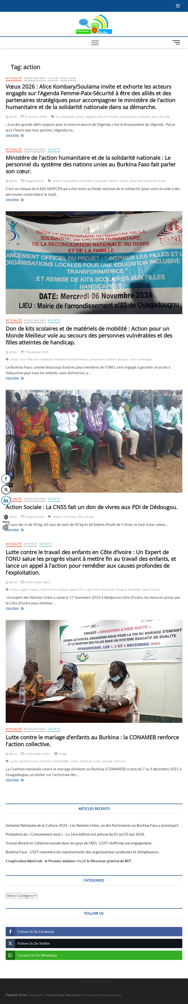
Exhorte (102, 116)
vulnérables (144, 359)
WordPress (73, 995)
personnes (96, 359)
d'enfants (86, 761)
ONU (96, 589)
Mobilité (60, 359)
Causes (33, 589)
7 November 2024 (34, 352)
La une (53, 78)
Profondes (108, 589)
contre (74, 761)
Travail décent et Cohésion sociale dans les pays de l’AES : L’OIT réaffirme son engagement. (79, 843)
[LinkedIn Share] (4, 500)
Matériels (47, 359)
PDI (80, 516)
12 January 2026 (34, 116)
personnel (136, 181)
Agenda (91, 116)
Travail (155, 589)
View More (23, 135)
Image (63, 754)
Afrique (30, 544)
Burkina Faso (35, 78)
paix (155, 116)
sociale (89, 516)
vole (132, 359)
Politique (68, 78)
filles (30, 359)
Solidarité (150, 181)
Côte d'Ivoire (48, 589)
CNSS (66, 516)
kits (37, 359)
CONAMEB (60, 761)
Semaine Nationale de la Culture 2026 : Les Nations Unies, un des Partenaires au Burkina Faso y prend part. (92, 825)
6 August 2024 (32, 516)
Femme (114, 116)
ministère (144, 116)
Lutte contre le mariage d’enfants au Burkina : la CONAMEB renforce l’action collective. (92, 740)
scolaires (111, 359)
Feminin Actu (16, 995)
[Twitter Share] (5, 489)
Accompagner (65, 116)
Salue (146, 589)
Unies (162, 181)
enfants (63, 589)
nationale (100, 181)
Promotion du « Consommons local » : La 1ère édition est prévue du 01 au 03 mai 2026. (75, 834)
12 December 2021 (35, 754)
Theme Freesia (54, 995)
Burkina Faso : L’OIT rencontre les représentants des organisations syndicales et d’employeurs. (82, 852)
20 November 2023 (35, 582)
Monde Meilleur (77, 359)
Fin (81, 589)
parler (124, 181)
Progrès (122, 589)
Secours (123, 359)
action (80, 116)
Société (54, 149)
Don (23, 359)
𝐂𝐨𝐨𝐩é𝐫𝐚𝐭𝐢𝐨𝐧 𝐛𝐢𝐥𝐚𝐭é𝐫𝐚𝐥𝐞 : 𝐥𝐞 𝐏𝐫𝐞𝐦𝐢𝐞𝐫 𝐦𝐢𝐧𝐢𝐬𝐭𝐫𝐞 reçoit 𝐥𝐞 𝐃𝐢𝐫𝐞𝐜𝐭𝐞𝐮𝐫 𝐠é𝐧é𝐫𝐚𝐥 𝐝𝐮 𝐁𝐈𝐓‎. (69, 860)
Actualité (14, 78)
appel (23, 589)
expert (73, 589)
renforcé (119, 761)
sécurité (164, 116)
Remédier (134, 589)
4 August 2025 (32, 181)
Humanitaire (128, 116)
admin (11, 116)
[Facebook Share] (6, 479)
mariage (107, 761)
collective (45, 761)
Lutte (88, 589)
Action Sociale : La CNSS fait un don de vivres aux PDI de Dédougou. (92, 507)
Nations (113, 181)
